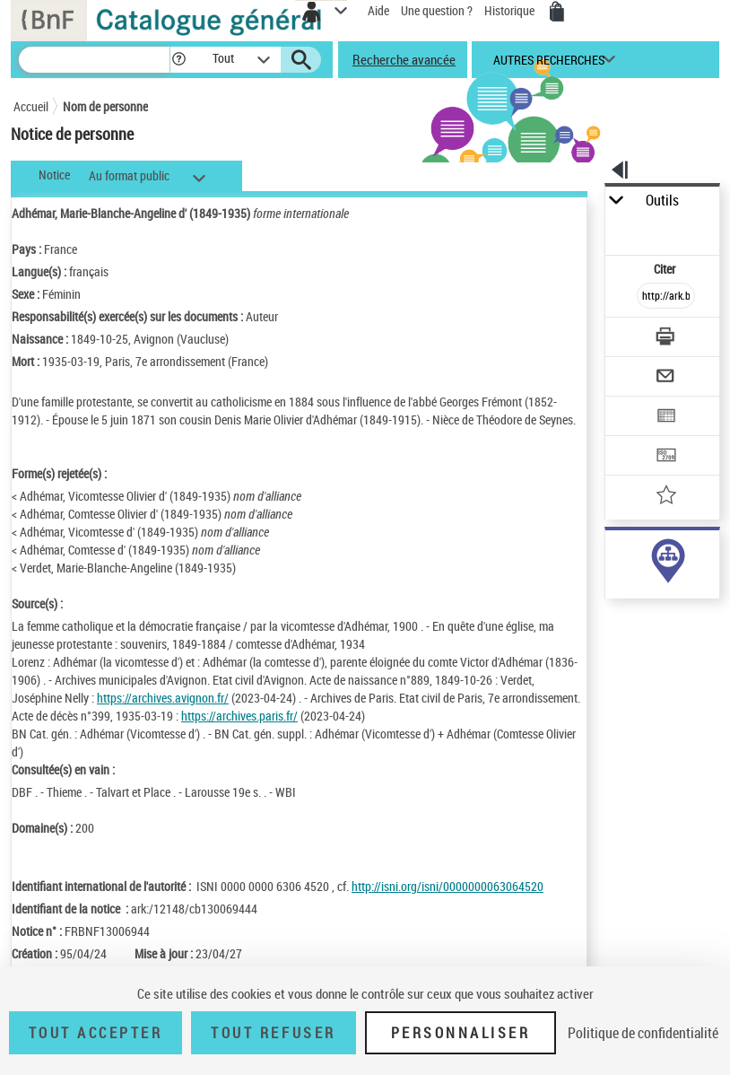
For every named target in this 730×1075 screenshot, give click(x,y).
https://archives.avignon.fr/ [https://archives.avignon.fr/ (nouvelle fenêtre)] (163, 697)
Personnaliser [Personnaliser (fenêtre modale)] (461, 1033)
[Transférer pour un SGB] (666, 457)
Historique (510, 10)
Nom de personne (105, 106)
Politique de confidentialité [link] (643, 1033)
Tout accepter (96, 1033)
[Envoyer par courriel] (666, 378)
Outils (662, 200)
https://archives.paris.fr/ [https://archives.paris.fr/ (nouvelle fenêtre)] (239, 715)
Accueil (30, 106)
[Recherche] (94, 60)
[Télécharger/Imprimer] (666, 339)
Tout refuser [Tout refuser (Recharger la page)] (273, 1033)
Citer (666, 268)
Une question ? (437, 10)
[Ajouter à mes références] (666, 497)
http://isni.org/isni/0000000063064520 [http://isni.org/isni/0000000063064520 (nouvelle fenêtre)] (447, 886)
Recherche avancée (404, 59)
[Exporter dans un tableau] (666, 418)
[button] (178, 60)
